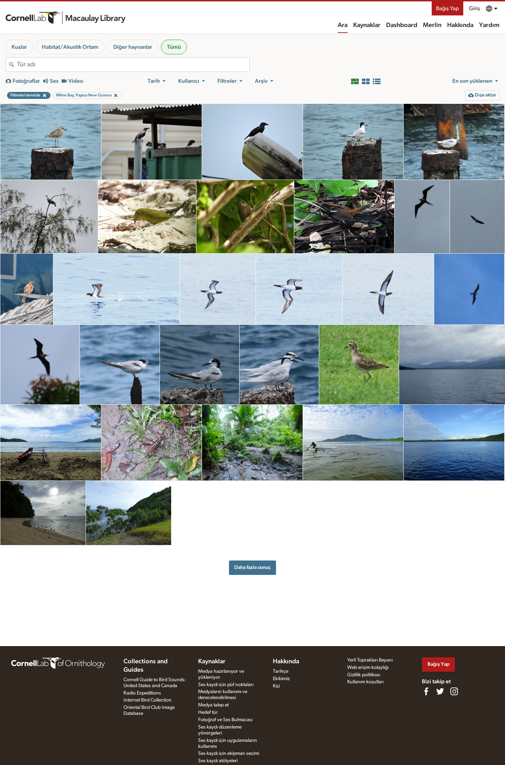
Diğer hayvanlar (132, 47)
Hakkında (460, 25)
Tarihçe (280, 671)
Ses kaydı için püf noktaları (226, 684)
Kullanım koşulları (365, 681)
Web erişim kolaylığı (368, 667)
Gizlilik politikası (363, 674)
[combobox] (133, 65)
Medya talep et (213, 705)
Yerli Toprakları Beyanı (370, 660)
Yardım (489, 25)
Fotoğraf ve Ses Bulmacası (225, 719)
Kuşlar (19, 47)
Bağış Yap (447, 8)
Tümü (174, 47)
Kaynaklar (367, 25)
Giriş (474, 8)
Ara (343, 25)
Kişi (276, 686)
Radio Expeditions (142, 693)
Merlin (432, 25)
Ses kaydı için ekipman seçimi (228, 753)
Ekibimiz (281, 678)
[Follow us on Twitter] (440, 691)
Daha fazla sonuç (252, 567)
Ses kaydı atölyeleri (218, 760)
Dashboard (401, 25)
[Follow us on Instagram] (454, 691)
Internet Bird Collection (147, 700)
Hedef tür (208, 712)
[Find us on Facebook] (426, 691)
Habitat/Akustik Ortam (70, 47)
